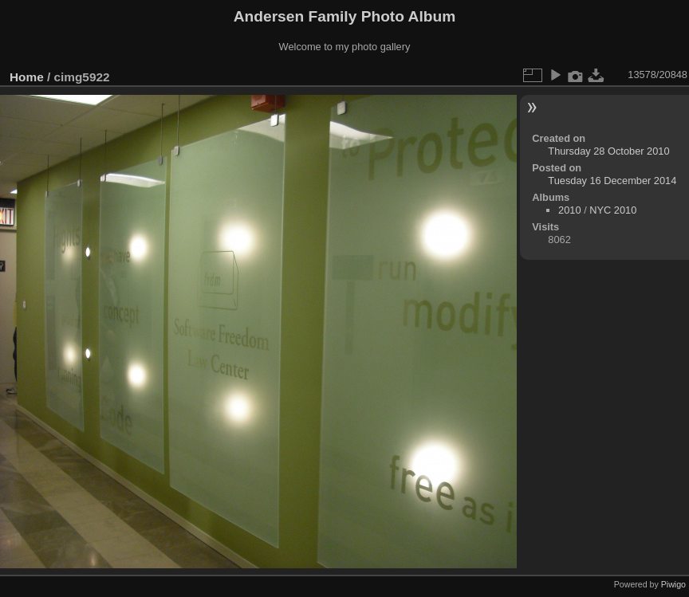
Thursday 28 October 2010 (608, 151)
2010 (569, 210)
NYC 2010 (612, 210)
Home (27, 77)
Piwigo (673, 584)
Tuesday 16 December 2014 (612, 181)
